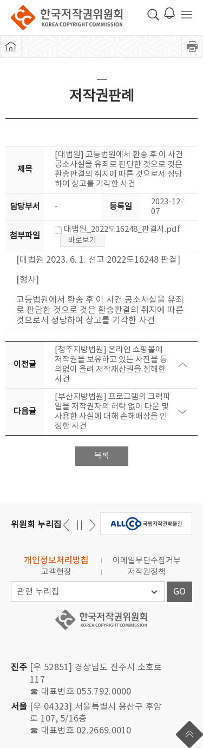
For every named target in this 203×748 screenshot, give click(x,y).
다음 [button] (68, 525)
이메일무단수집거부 (147, 560)
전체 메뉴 (186, 14)
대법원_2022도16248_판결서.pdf (117, 229)
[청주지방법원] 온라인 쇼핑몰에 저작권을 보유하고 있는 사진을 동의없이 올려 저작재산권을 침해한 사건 (111, 364)
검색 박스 (153, 14)
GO (179, 592)
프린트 (192, 46)
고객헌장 (56, 572)
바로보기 (82, 240)
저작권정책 (147, 572)
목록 (101, 455)
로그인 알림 (169, 13)
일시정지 (79, 525)
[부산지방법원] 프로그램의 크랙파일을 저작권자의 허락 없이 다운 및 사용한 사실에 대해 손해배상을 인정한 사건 (113, 411)
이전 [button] (90, 525)
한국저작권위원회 (66, 17)
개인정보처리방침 (56, 560)
